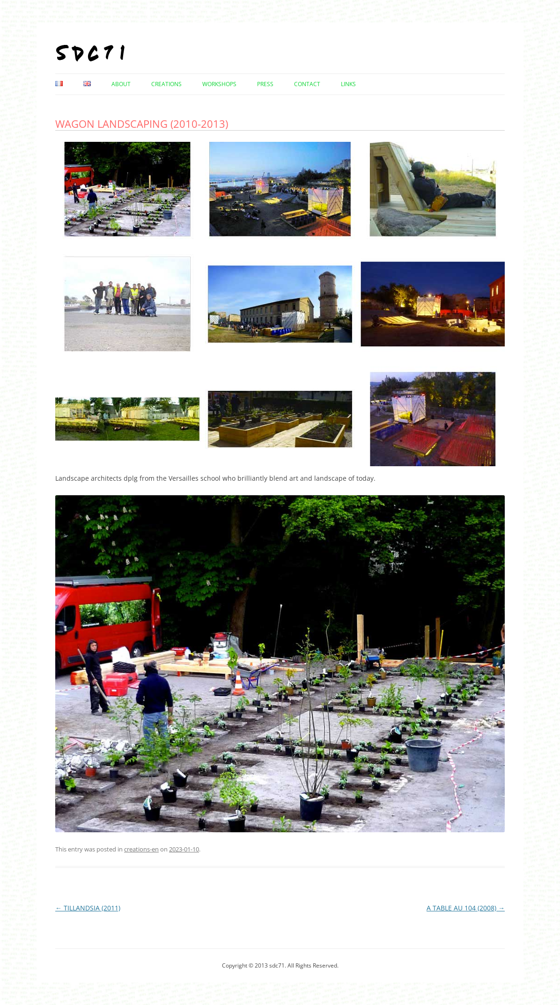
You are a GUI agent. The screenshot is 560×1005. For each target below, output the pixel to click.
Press (265, 84)
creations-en (141, 849)
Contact (307, 84)
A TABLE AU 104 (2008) (466, 907)
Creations (166, 84)
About (121, 84)
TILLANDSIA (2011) (87, 907)
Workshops (219, 84)
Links (348, 84)
